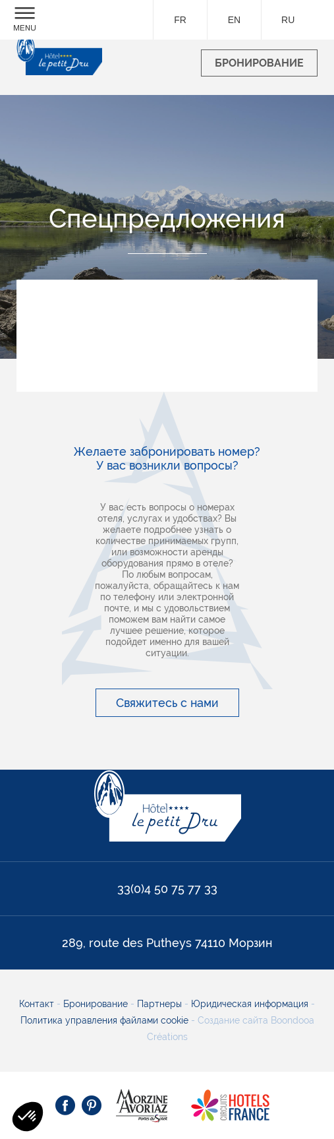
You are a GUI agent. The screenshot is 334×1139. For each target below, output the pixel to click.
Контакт (38, 1004)
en (234, 20)
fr (180, 20)
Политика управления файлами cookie (104, 1020)
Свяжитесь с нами (167, 703)
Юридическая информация (251, 1004)
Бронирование (96, 1004)
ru (287, 20)
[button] (27, 1116)
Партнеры (160, 1004)
